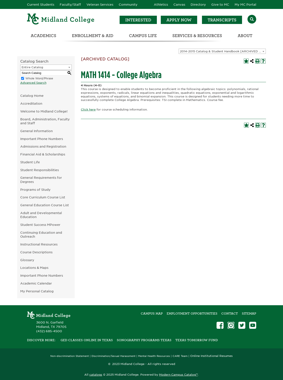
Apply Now (178, 20)
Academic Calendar (36, 283)
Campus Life (143, 35)
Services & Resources (197, 35)
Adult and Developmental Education (41, 215)
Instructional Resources (39, 244)
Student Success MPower (40, 225)
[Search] (251, 20)
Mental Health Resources (154, 356)
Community (128, 4)
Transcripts (222, 20)
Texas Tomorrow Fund (196, 340)
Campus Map (152, 313)
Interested (138, 20)
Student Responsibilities (39, 170)
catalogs (95, 374)
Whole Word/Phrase (39, 78)
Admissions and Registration (43, 146)
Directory (198, 4)
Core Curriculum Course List (42, 197)
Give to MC (220, 4)
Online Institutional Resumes (211, 356)
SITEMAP (249, 313)
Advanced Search (33, 82)
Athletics (161, 4)
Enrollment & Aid (92, 35)
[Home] (61, 20)
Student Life (30, 162)
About (245, 35)
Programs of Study (35, 189)
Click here (88, 109)
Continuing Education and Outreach (41, 235)
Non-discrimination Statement (69, 356)
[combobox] (222, 51)
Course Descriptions (36, 252)
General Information (36, 131)
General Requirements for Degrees (41, 180)
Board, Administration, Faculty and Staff (45, 121)
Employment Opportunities (192, 313)
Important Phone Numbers (41, 139)
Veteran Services (99, 4)
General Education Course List (44, 205)
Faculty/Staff (70, 4)
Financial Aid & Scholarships (42, 154)
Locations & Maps (34, 267)
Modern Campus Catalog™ (178, 374)
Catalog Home (32, 95)
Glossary (27, 260)
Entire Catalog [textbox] (32, 67)
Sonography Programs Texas (144, 340)
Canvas (179, 4)
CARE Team (180, 356)
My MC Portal (245, 4)
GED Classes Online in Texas (87, 340)
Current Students (40, 4)
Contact (229, 313)
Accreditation (31, 103)
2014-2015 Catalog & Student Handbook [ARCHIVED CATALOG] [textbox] (223, 51)
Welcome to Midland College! (44, 111)
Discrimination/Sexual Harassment (114, 356)
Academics (43, 35)
